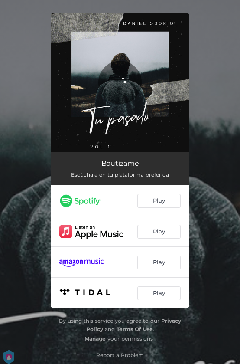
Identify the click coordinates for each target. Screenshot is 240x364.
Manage (95, 338)
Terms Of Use (135, 329)
